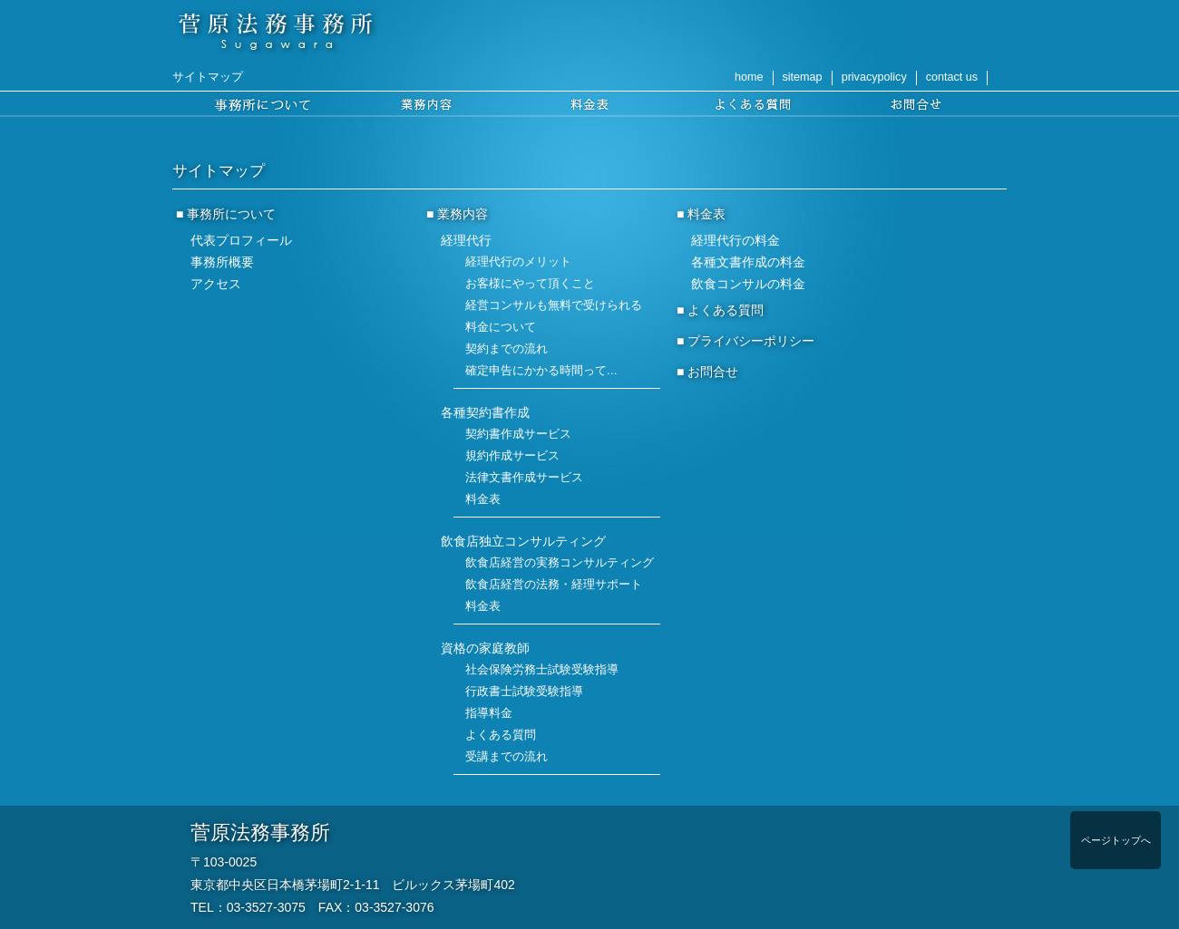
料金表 (483, 499)
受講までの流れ (506, 756)
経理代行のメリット (518, 262)
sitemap (803, 77)
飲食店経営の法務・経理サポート (553, 584)
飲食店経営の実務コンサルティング (559, 562)
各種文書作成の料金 (748, 262)
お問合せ (712, 371)
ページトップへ (1116, 840)
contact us (952, 77)
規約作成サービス (512, 456)
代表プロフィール (241, 240)
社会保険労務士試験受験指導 (542, 669)
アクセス (215, 283)
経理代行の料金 (735, 240)
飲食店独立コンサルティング (523, 541)
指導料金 (488, 713)
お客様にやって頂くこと (530, 283)
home (749, 77)
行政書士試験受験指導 (524, 691)
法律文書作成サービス (524, 477)
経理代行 (466, 240)
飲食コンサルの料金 (748, 283)
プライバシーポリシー (750, 341)
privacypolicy (874, 77)
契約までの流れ (506, 349)
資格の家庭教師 (485, 648)
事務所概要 (222, 262)
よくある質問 (500, 735)
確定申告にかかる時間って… (542, 370)
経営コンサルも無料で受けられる (553, 305)
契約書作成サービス (518, 434)
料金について (500, 327)
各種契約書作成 (485, 412)
